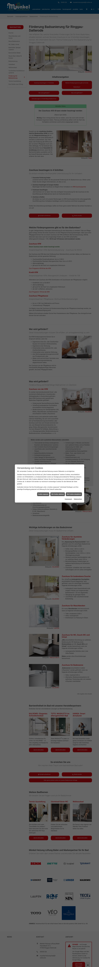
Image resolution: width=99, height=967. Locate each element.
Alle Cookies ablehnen (57, 494)
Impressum (68, 499)
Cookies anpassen (43, 494)
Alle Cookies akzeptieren (74, 494)
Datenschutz (78, 499)
